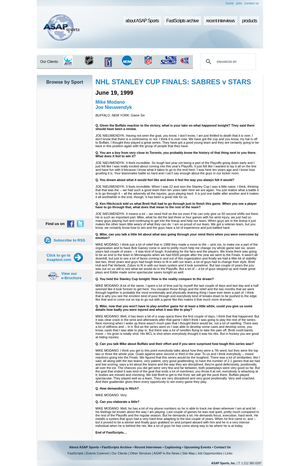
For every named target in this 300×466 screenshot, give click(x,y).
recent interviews (220, 20)
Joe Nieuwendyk (113, 107)
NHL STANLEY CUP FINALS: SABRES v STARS (173, 82)
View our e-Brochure (71, 275)
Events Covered (97, 453)
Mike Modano (110, 102)
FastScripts (76, 453)
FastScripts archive (182, 20)
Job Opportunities (209, 453)
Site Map (188, 453)
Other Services (140, 453)
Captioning (173, 447)
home (230, 3)
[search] (227, 61)
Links (228, 453)
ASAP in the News (166, 453)
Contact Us (222, 447)
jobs (239, 3)
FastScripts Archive (117, 447)
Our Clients (119, 453)
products (249, 20)
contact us (251, 3)
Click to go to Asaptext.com (58, 257)
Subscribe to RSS (69, 240)
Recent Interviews (148, 447)
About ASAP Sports (84, 447)
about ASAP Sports (142, 20)
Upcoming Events (197, 447)
